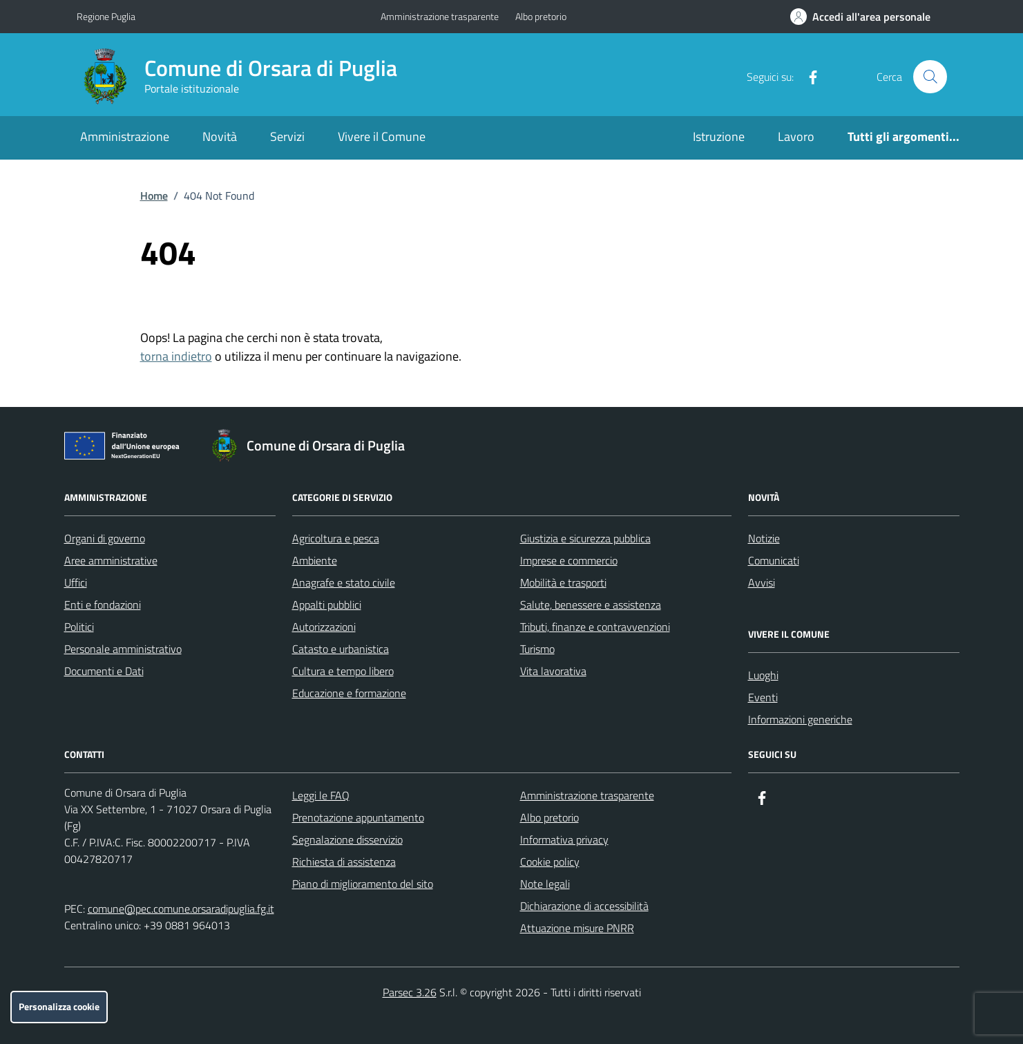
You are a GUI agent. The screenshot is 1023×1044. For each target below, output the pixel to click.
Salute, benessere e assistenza (590, 604)
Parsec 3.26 (410, 992)
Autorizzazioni (324, 626)
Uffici (75, 582)
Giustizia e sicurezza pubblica (585, 538)
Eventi (763, 697)
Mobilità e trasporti (563, 582)
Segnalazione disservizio (347, 839)
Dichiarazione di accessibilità (584, 906)
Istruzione (719, 136)
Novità (219, 136)
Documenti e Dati (104, 671)
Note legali (545, 883)
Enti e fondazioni (102, 604)
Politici (79, 626)
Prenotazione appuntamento (358, 817)
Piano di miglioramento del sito (362, 883)
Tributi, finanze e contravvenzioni (595, 626)
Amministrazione (124, 136)
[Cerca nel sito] (929, 76)
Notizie (764, 538)
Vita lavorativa (553, 671)
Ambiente (314, 560)
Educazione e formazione (349, 693)
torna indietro (176, 356)
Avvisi (761, 582)
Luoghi (763, 675)
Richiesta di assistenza (344, 861)
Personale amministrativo (123, 648)
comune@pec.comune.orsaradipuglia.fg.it (181, 908)
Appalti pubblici (326, 604)
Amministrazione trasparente (440, 16)
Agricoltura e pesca (335, 538)
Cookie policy (550, 861)
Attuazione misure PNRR (577, 928)
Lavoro (796, 136)
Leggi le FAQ (321, 795)
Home (154, 195)
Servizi (287, 136)
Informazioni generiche (800, 719)
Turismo (537, 648)
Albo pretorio (540, 16)
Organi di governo (104, 538)
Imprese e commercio (569, 560)
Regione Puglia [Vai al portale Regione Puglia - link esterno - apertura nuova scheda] (106, 16)
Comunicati (773, 560)
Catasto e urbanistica (340, 648)
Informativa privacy (564, 839)
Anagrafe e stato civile (343, 582)
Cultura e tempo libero (343, 671)
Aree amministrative (110, 560)
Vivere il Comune (382, 136)
